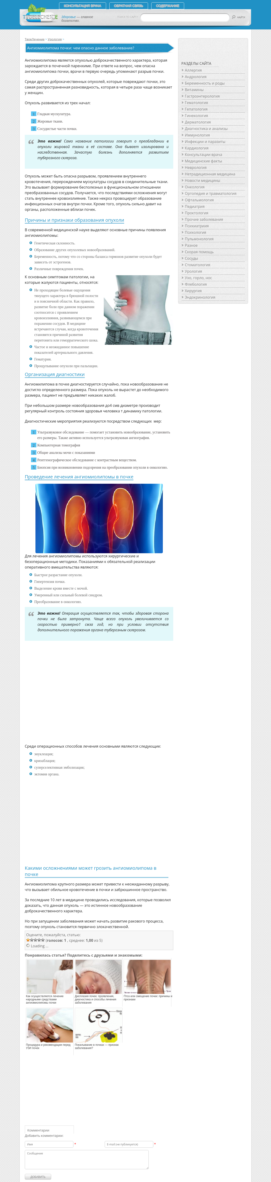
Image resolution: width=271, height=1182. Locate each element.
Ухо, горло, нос (198, 277)
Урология (55, 39)
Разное (191, 245)
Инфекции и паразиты (205, 141)
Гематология (196, 102)
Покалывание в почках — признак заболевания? (97, 1046)
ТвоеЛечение (34, 39)
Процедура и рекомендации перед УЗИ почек (48, 1046)
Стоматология (197, 264)
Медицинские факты (203, 161)
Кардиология (196, 148)
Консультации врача (203, 154)
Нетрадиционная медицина (210, 174)
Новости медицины (202, 180)
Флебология (196, 284)
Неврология (196, 167)
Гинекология (196, 115)
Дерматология (198, 122)
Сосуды (191, 258)
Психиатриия (197, 225)
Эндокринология (200, 297)
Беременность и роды (205, 83)
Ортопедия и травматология (210, 193)
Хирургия (193, 290)
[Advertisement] (92, 697)
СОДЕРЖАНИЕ (167, 6)
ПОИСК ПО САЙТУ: (128, 17)
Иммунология (197, 135)
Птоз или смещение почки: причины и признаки (148, 998)
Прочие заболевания (204, 219)
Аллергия (193, 70)
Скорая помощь (199, 251)
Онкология (195, 187)
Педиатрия (195, 206)
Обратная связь (128, 6)
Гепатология (196, 109)
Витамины (194, 89)
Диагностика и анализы (206, 128)
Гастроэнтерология (202, 96)
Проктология (196, 212)
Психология (195, 232)
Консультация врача (82, 6)
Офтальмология (199, 199)
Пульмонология (199, 238)
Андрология (196, 76)
